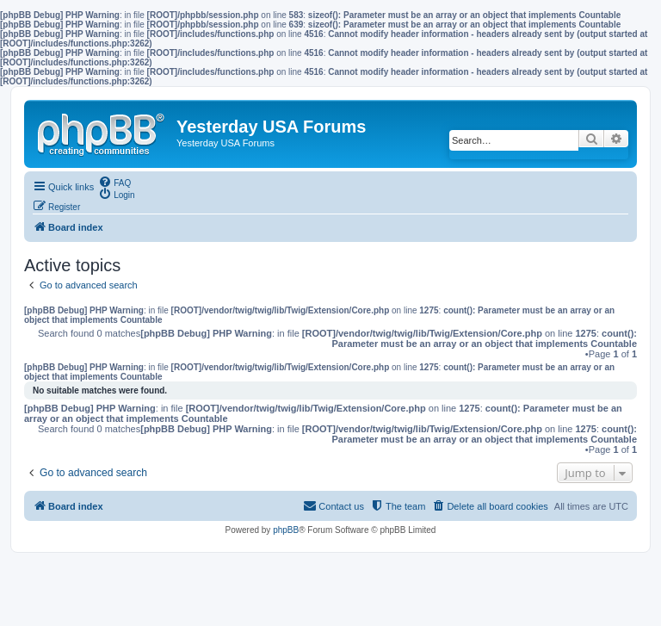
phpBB (286, 530)
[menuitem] (114, 182)
